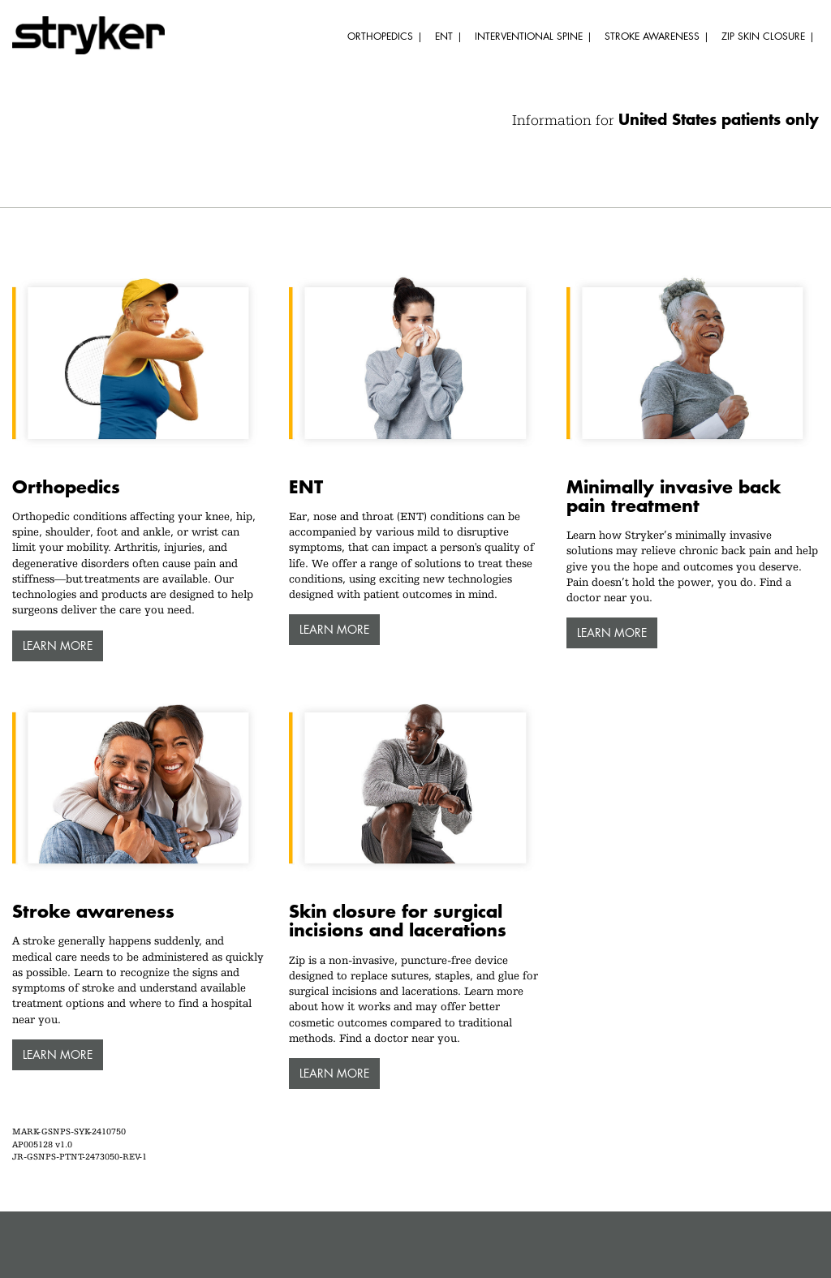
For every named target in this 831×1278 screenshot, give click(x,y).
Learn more (58, 645)
